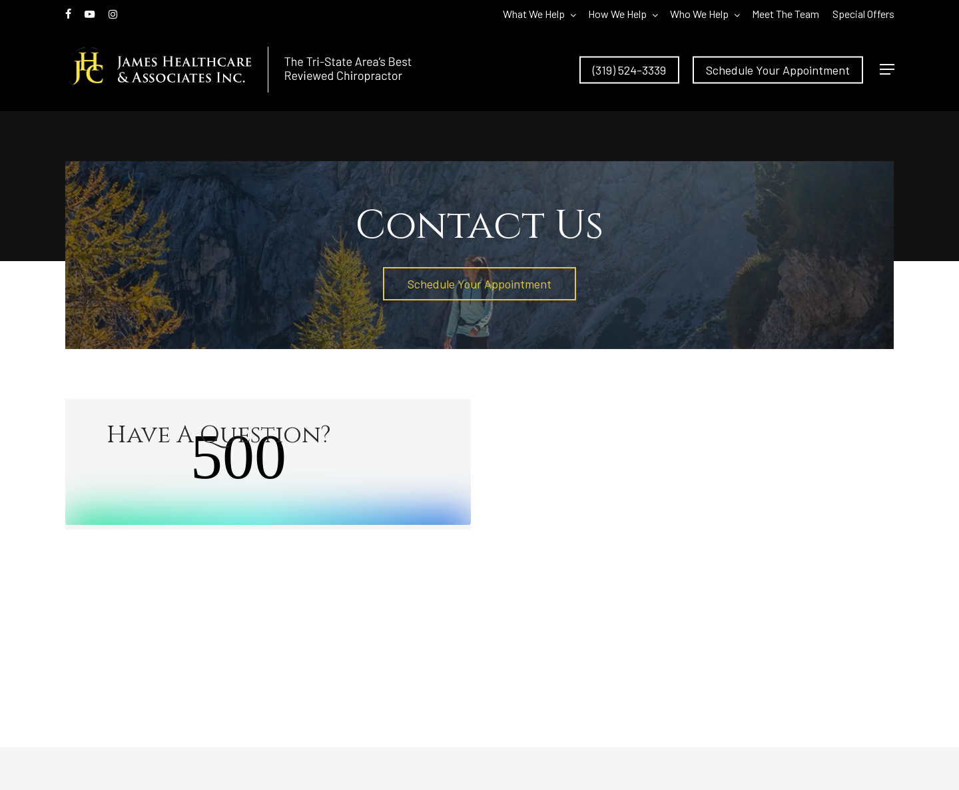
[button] (887, 70)
